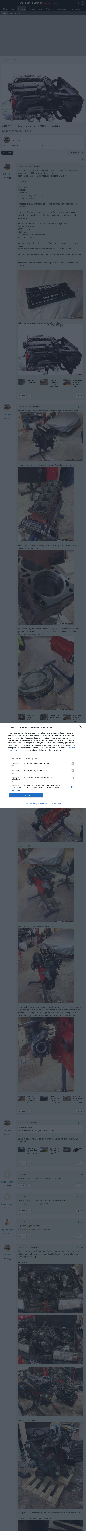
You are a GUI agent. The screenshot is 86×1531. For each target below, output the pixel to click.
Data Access (42, 804)
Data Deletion (30, 804)
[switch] (72, 763)
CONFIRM (26, 795)
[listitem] (43, 758)
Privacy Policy (56, 804)
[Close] (81, 727)
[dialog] (43, 765)
